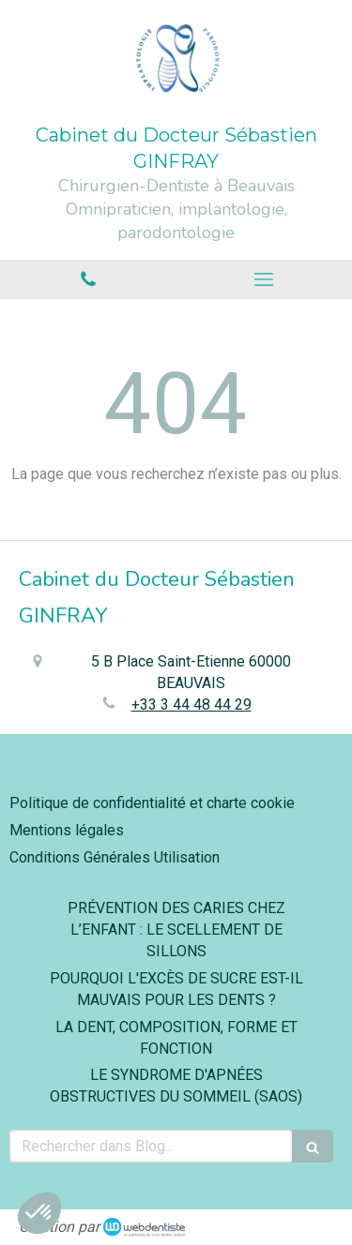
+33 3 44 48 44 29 (191, 704)
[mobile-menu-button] (264, 279)
